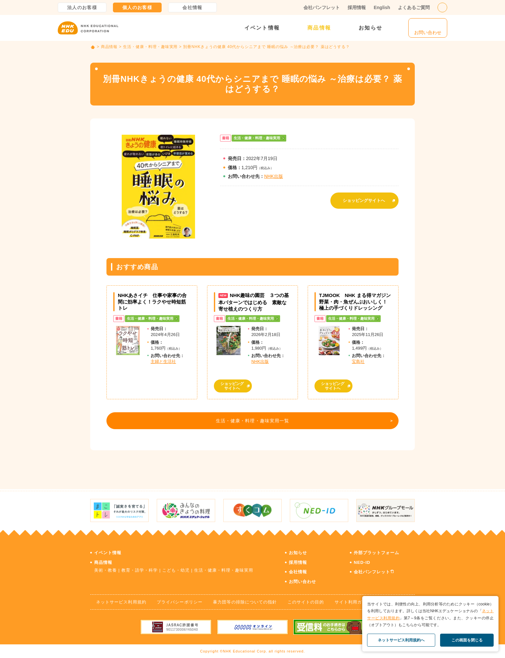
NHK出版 (273, 176)
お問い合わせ (302, 579)
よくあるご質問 (414, 7)
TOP (92, 47)
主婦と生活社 (163, 361)
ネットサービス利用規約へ (401, 640)
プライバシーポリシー (179, 600)
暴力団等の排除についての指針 (245, 600)
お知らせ (370, 28)
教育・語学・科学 (139, 568)
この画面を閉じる (467, 640)
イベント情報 (262, 28)
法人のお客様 (82, 7)
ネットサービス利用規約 (121, 600)
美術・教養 (105, 568)
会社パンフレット (321, 7)
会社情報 (192, 7)
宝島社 (358, 361)
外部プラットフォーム (376, 551)
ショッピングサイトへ (364, 198)
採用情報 (357, 7)
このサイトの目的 (306, 600)
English (382, 7)
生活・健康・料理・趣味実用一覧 (251, 422)
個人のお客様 (137, 7)
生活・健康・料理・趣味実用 (150, 46)
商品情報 (319, 28)
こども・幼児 (176, 568)
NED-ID (362, 560)
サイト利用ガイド (353, 600)
